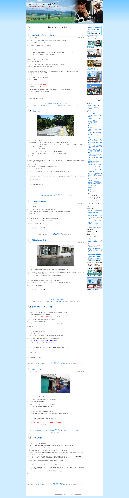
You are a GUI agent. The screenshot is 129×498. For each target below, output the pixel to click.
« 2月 (88, 206)
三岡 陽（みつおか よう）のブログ (42, 4)
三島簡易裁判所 (50, 103)
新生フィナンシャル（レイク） (42, 307)
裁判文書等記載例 (92, 122)
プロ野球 (90, 180)
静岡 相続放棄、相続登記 (95, 183)
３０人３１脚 (91, 236)
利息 (62, 362)
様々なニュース (57, 195)
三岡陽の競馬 (91, 113)
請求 (55, 233)
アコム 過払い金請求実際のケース (46, 105)
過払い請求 (57, 194)
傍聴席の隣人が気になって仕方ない (44, 35)
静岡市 (52, 483)
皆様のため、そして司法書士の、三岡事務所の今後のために (95, 217)
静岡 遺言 (91, 123)
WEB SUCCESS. (78, 494)
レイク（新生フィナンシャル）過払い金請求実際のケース (46, 363)
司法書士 (51, 195)
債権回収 (90, 187)
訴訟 (60, 483)
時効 (89, 125)
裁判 (66, 103)
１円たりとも (36, 369)
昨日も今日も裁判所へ (39, 201)
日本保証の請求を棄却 (94, 241)
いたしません (36, 111)
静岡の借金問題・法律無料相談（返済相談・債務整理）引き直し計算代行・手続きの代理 (94, 37)
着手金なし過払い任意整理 (72, 430)
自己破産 (90, 127)
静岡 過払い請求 (59, 105)
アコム (62, 103)
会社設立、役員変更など (94, 182)
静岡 (53, 194)
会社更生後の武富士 (93, 161)
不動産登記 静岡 (92, 178)
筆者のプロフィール (93, 105)
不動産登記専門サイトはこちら (94, 47)
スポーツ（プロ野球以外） (95, 173)
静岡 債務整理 (92, 185)
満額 (55, 103)
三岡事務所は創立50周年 (94, 227)
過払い (58, 233)
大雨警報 (61, 299)
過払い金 (59, 103)
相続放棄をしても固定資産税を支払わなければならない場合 (95, 212)
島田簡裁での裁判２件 (39, 240)
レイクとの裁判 (37, 438)
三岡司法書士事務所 (58, 494)
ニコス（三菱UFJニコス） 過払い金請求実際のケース (45, 430)
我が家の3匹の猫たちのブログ (93, 82)
